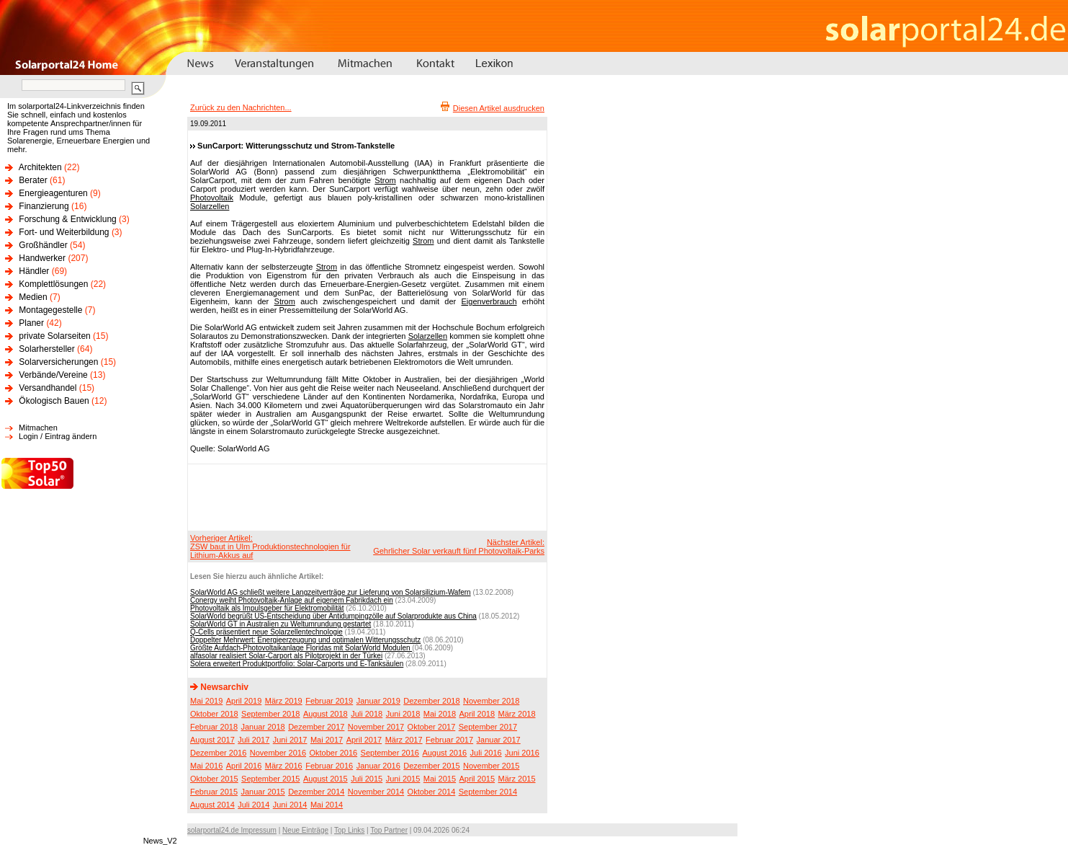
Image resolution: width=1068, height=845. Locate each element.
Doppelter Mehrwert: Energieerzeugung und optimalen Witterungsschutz (305, 640)
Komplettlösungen (53, 284)
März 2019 (283, 700)
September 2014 (488, 791)
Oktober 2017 (432, 726)
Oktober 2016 (333, 752)
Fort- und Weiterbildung (64, 232)
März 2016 (283, 765)
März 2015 (517, 778)
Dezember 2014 (316, 791)
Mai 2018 (439, 713)
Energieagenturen (53, 193)
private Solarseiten (54, 336)
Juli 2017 (253, 739)
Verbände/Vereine (53, 375)
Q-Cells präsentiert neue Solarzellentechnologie (266, 632)
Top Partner (389, 830)
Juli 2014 (253, 804)
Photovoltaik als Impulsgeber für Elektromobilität (267, 608)
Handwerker (42, 258)
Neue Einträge (305, 830)
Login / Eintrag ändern (58, 436)
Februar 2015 (214, 791)
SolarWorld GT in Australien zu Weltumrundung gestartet (280, 624)
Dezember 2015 (431, 765)
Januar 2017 (499, 739)
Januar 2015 (263, 791)
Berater (33, 180)
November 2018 (491, 700)
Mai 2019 (206, 700)
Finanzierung (43, 206)
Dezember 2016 (218, 752)
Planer (31, 323)
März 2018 (517, 713)
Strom (384, 180)
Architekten (40, 167)
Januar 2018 (263, 726)
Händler (34, 271)
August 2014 (212, 804)
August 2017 (212, 739)
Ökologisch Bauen (54, 401)
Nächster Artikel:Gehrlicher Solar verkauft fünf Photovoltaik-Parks (458, 546)
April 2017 (364, 739)
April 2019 (244, 700)
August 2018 (325, 713)
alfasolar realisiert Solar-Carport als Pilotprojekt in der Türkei (286, 656)
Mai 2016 (206, 765)
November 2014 (376, 791)
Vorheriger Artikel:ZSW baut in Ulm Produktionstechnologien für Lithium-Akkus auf (270, 546)
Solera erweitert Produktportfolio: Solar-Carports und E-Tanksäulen (296, 664)
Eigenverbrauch (489, 301)
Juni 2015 (403, 778)
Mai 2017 (326, 739)
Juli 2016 (486, 752)
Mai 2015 (439, 778)
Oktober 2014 (432, 791)
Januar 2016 (378, 765)
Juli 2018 (366, 713)
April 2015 (477, 778)
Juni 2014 (290, 804)
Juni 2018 (403, 713)
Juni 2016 (522, 752)
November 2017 (376, 726)
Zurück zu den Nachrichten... (241, 107)
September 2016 (390, 752)
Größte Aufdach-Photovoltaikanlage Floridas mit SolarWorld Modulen (301, 648)
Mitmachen (38, 427)
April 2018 (477, 713)
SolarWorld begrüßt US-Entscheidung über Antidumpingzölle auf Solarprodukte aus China (333, 616)
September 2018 (270, 713)
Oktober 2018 (214, 713)
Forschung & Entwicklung (67, 219)
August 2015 (325, 778)
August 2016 (444, 752)
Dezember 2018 (431, 700)
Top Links (349, 830)
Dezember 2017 (316, 726)
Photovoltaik (211, 197)
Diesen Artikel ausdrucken (498, 108)
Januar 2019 (378, 700)
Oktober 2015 (214, 778)
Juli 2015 (366, 778)
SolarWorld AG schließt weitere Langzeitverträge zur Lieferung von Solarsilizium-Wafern (330, 592)
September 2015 (270, 778)
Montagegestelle (50, 310)
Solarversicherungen (58, 362)
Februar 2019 (329, 700)
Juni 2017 (290, 739)
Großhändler (43, 245)
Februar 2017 (449, 739)
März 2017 (404, 739)
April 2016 (244, 765)
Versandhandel (47, 388)
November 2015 (491, 765)
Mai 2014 (326, 804)
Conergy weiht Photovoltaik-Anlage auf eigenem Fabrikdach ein (291, 600)
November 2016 (278, 752)
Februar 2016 (329, 765)
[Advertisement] (365, 496)
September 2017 (488, 726)
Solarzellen (209, 206)
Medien (33, 297)
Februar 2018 (214, 726)
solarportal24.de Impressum (232, 830)
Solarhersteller (46, 349)
